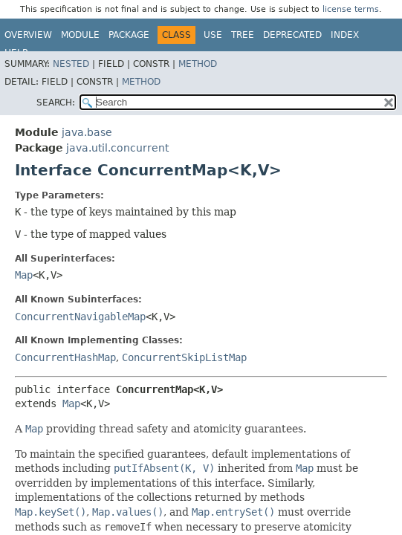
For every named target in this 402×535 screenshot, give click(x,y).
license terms (350, 9)
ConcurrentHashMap (65, 357)
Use (213, 35)
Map (24, 275)
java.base (87, 132)
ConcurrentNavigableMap (80, 316)
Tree (242, 35)
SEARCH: (55, 102)
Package (128, 35)
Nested (71, 64)
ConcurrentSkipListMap (184, 357)
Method (197, 64)
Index (345, 35)
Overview (28, 35)
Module (80, 35)
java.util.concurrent (117, 148)
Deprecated (292, 35)
